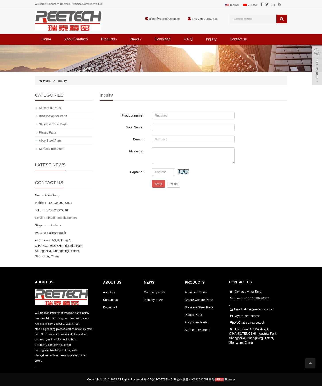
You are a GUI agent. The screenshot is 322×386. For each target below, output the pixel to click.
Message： (137, 151)
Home (46, 39)
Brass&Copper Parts (53, 116)
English (232, 4)
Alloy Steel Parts (50, 140)
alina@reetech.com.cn (164, 19)
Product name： (133, 115)
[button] (116, 39)
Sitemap (229, 379)
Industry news (153, 300)
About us (109, 292)
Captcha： (137, 172)
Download (163, 39)
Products (109, 39)
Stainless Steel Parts (53, 124)
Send (158, 184)
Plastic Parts (47, 132)
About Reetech (76, 39)
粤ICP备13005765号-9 (158, 379)
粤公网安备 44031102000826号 (194, 379)
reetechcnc (54, 225)
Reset (174, 184)
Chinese (250, 4)
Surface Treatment (51, 149)
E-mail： (139, 139)
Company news (154, 292)
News (136, 39)
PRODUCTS (195, 282)
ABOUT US (112, 282)
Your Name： (136, 127)
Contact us (238, 39)
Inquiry (211, 39)
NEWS (149, 282)
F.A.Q (188, 39)
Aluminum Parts (50, 108)
